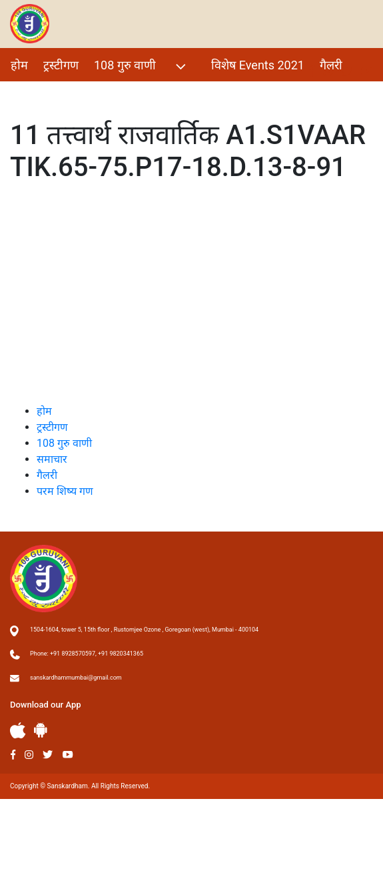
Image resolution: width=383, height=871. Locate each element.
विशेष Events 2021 (257, 65)
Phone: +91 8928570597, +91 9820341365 (86, 653)
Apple (18, 730)
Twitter (48, 754)
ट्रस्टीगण (61, 65)
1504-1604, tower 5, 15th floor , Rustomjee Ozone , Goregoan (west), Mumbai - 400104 (144, 629)
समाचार (52, 459)
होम (19, 65)
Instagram (29, 754)
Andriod (40, 730)
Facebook (13, 754)
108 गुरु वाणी (141, 66)
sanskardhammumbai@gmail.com (76, 677)
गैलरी (331, 65)
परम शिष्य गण (42, 94)
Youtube (68, 754)
